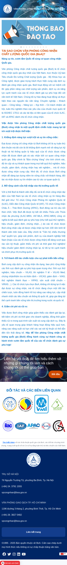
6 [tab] (35, 47)
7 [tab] (37, 47)
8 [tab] (40, 47)
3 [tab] (26, 47)
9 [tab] (43, 47)
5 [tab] (32, 47)
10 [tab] (46, 47)
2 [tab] (23, 47)
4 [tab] (29, 47)
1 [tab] (21, 47)
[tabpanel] (33, 32)
